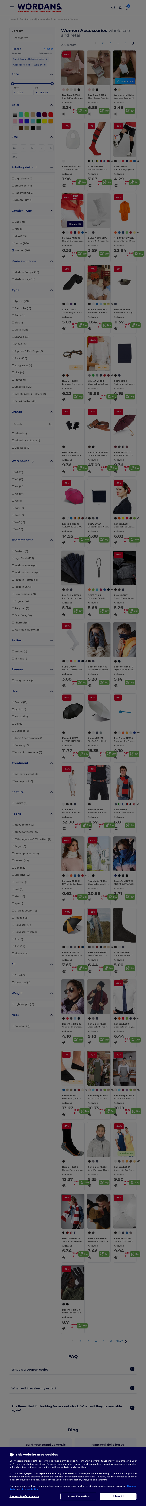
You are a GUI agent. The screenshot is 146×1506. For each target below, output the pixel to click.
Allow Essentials (79, 1496)
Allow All (118, 1496)
